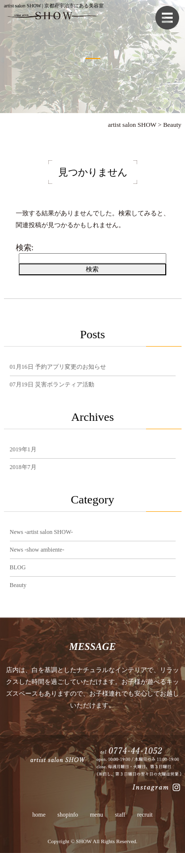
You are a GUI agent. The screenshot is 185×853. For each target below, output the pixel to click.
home (39, 814)
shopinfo (67, 814)
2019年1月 (23, 449)
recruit (144, 814)
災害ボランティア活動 (52, 384)
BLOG (18, 567)
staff (120, 814)
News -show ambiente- (37, 549)
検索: (25, 247)
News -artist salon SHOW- (41, 532)
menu (96, 814)
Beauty (18, 585)
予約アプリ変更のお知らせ (58, 366)
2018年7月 (23, 467)
